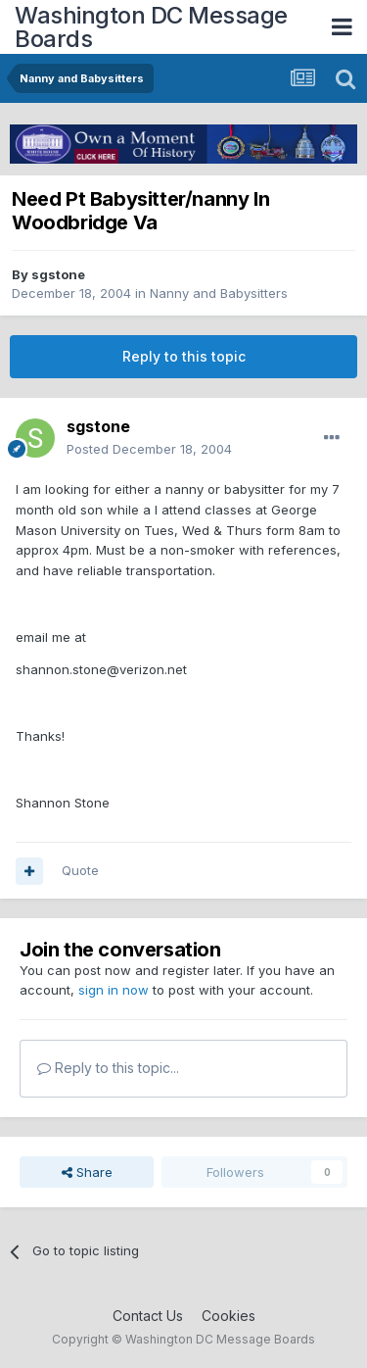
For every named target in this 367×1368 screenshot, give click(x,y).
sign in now (113, 990)
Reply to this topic (184, 356)
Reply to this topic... (108, 1067)
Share (87, 1172)
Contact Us (148, 1315)
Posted (149, 449)
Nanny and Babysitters (219, 293)
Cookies (228, 1315)
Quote (80, 870)
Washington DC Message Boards (151, 27)
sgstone (58, 274)
